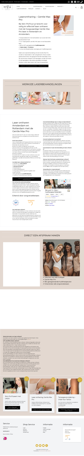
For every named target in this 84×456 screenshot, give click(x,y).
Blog (44, 432)
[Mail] (37, 446)
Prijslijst (44, 428)
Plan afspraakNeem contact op (13, 408)
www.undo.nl (61, 407)
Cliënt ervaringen (47, 430)
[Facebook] (40, 446)
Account (25, 430)
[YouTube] (43, 446)
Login (24, 428)
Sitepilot (49, 451)
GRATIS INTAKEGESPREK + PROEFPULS (34, 66)
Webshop (25, 431)
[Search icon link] (76, 7)
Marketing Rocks (42, 451)
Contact (45, 431)
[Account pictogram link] (78, 7)
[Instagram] (46, 446)
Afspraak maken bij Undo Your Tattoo (68, 410)
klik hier (29, 339)
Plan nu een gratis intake (42, 410)
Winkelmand (26, 432)
